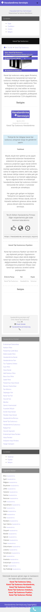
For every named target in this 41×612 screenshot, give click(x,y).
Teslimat (10, 457)
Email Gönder (21, 324)
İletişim (10, 32)
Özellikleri (11, 26)
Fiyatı (9, 23)
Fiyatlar (10, 460)
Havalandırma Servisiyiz (20, 10)
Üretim (10, 29)
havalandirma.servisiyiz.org (21, 327)
